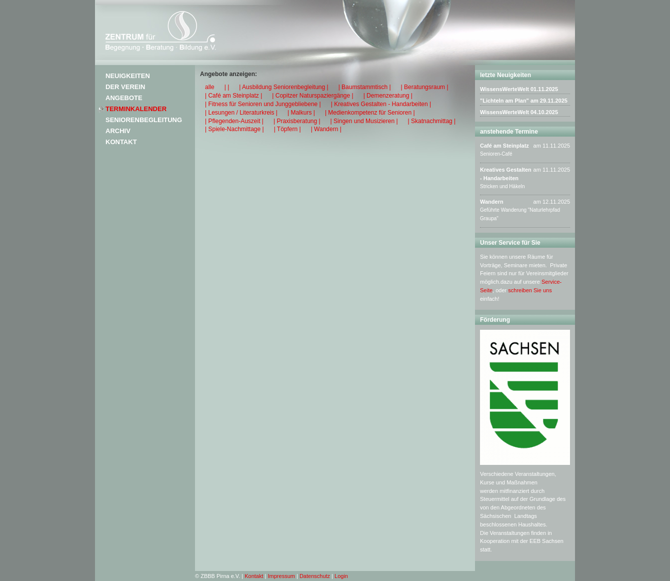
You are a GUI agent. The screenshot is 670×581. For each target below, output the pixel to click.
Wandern (492, 202)
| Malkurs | (301, 112)
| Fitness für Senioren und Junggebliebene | (263, 104)
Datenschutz (315, 576)
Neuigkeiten (128, 76)
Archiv (118, 131)
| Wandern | (326, 129)
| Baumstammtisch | (364, 87)
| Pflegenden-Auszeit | (234, 121)
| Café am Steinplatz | (233, 95)
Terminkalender (136, 109)
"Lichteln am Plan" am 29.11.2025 (524, 101)
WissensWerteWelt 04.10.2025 (519, 112)
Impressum (281, 576)
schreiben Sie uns (530, 290)
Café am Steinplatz (504, 146)
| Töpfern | (287, 129)
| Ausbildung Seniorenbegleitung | (283, 87)
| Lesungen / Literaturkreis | (241, 112)
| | (227, 87)
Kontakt (121, 142)
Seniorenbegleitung (144, 120)
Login (341, 576)
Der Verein (125, 87)
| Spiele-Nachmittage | (234, 129)
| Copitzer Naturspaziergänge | (312, 95)
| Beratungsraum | (424, 87)
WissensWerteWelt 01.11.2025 (519, 89)
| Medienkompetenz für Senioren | (370, 112)
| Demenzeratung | (388, 95)
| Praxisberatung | (297, 121)
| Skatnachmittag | (432, 121)
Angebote (124, 98)
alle (209, 87)
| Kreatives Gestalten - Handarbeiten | (381, 104)
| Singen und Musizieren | (364, 121)
